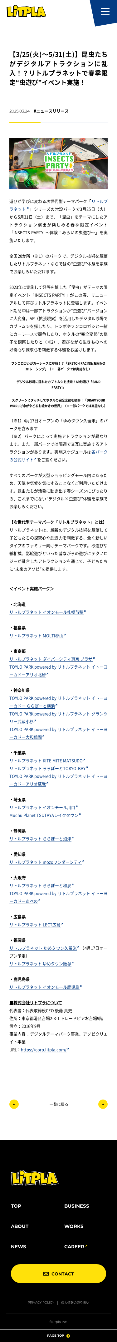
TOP (16, 1206)
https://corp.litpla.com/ (45, 1049)
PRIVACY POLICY (41, 1302)
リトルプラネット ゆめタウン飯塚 (41, 963)
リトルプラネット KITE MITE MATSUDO (47, 760)
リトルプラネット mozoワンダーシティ (46, 862)
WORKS (74, 1226)
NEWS (18, 1247)
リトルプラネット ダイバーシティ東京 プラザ (52, 659)
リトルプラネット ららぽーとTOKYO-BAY (48, 768)
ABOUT (19, 1226)
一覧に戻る (59, 1104)
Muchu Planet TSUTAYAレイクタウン (45, 815)
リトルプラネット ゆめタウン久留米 (44, 948)
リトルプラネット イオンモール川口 (43, 807)
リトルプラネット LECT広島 (36, 924)
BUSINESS (76, 1206)
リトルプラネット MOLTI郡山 (37, 635)
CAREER (74, 1247)
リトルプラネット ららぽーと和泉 (41, 885)
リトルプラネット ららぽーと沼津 (41, 838)
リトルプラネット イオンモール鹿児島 (45, 987)
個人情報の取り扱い (75, 1302)
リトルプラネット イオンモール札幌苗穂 (47, 612)
